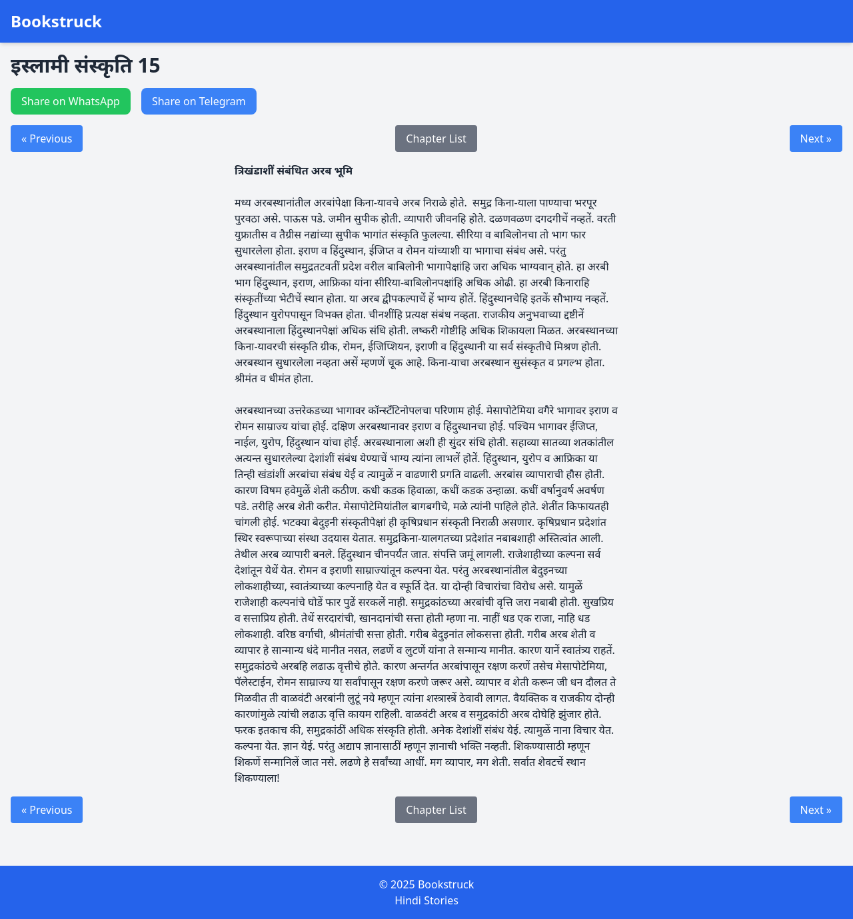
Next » (816, 138)
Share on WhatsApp (70, 101)
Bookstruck (56, 21)
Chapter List (436, 138)
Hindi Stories (426, 900)
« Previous (46, 138)
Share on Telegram (199, 101)
